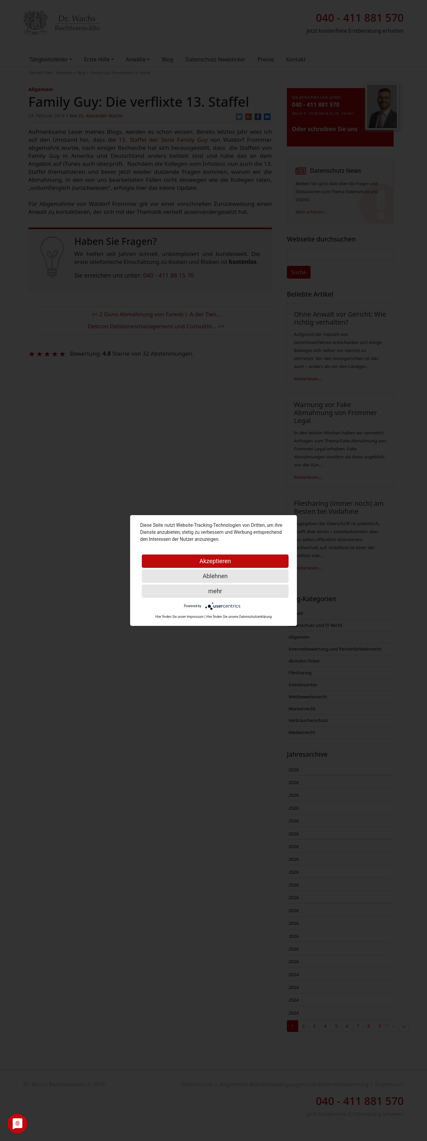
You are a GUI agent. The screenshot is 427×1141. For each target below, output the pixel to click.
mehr (215, 591)
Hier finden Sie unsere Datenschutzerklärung (239, 617)
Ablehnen (215, 576)
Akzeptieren (215, 560)
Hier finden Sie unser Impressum (179, 617)
